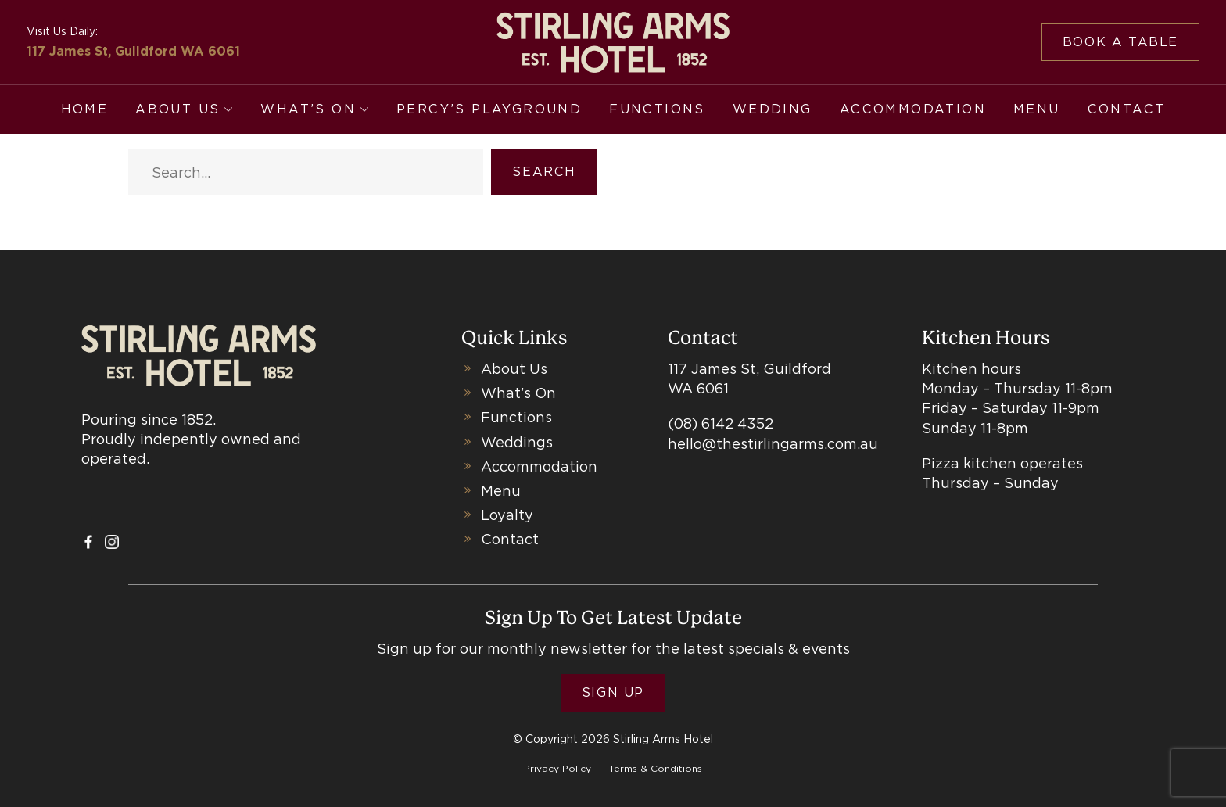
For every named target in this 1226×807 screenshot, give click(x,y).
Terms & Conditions (655, 768)
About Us (177, 109)
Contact (1127, 109)
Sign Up (613, 692)
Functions (657, 109)
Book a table (1120, 41)
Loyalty (507, 515)
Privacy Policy (557, 768)
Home (85, 109)
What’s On (308, 109)
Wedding (772, 109)
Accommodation (913, 109)
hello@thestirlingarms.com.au (773, 444)
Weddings (517, 442)
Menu (1036, 109)
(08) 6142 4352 (720, 423)
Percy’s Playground (489, 109)
